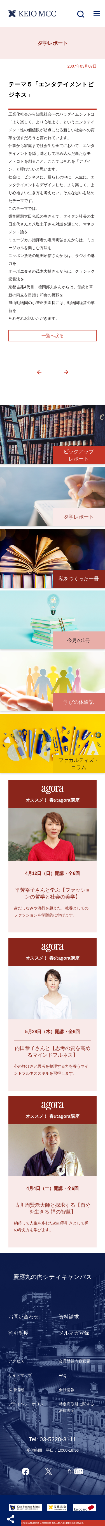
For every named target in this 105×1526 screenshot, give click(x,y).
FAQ (63, 1375)
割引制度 (18, 1333)
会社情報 (66, 1389)
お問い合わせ (23, 1317)
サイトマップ (20, 1375)
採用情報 (16, 1389)
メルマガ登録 (74, 1333)
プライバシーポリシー (28, 1404)
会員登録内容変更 (74, 1361)
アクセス (16, 1361)
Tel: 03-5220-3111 (52, 1439)
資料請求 (69, 1317)
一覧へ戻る (52, 335)
